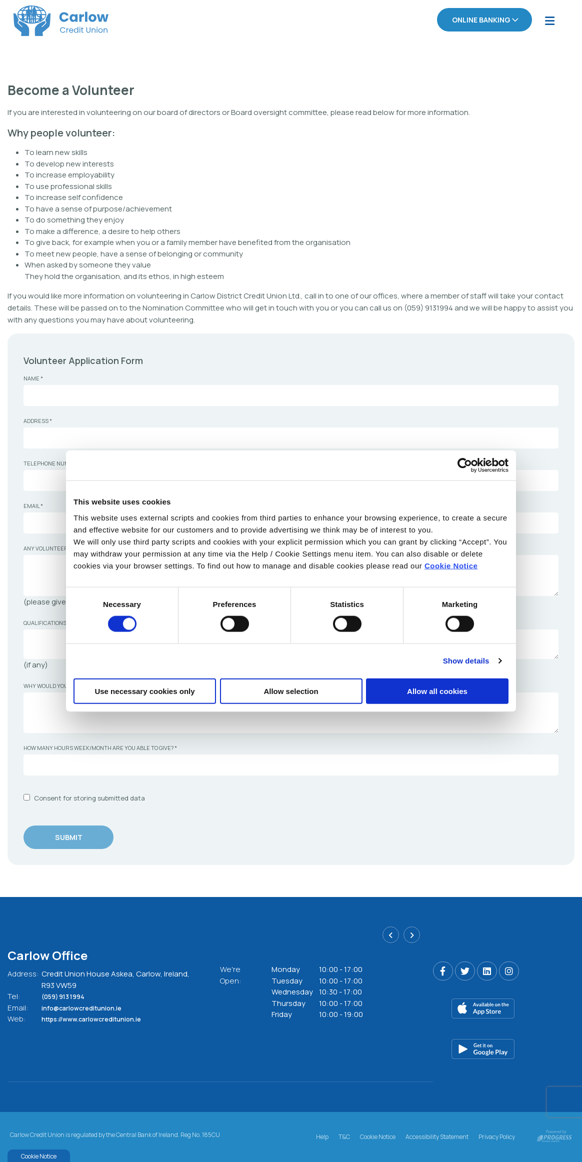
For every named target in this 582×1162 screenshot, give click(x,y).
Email (33, 505)
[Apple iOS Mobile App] (504, 1008)
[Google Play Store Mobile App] (504, 1049)
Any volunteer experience (64, 548)
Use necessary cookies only (144, 690)
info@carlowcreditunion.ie (91, 1007)
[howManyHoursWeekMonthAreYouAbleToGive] (291, 764)
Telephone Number (54, 462)
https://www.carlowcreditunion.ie (103, 1019)
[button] (390, 938)
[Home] (47, 20)
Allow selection (291, 690)
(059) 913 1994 (69, 996)
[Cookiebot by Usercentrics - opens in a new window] (464, 465)
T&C (344, 1135)
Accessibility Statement (437, 1135)
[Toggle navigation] (549, 20)
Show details (466, 660)
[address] (291, 437)
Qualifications (45, 622)
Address (38, 420)
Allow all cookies (437, 690)
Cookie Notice (451, 565)
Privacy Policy (496, 1135)
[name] (291, 395)
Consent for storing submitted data (89, 797)
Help (322, 1135)
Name (33, 378)
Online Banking (481, 19)
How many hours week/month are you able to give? (100, 747)
